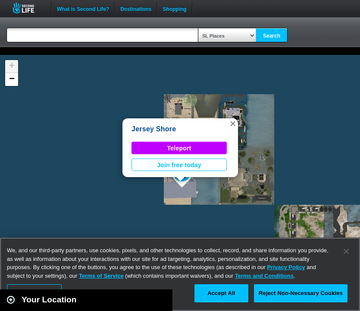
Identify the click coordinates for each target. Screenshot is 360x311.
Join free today (179, 165)
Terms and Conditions (264, 276)
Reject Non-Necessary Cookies (301, 293)
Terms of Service (101, 276)
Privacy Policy (286, 267)
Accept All (221, 293)
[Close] (346, 251)
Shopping (174, 8)
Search (271, 36)
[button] (233, 123)
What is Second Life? (83, 8)
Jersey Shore (153, 129)
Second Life (28, 8)
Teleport (179, 148)
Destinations (135, 8)
